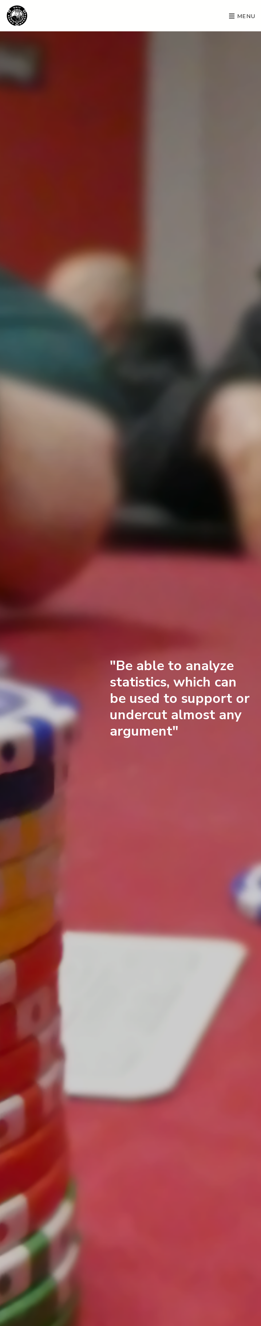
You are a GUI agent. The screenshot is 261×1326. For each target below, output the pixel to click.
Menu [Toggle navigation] (242, 16)
